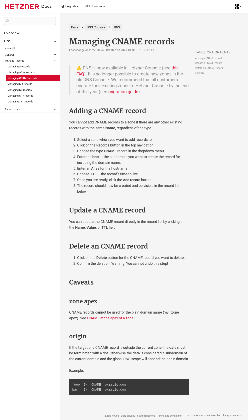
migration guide (123, 91)
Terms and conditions (169, 415)
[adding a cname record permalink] (60, 111)
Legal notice (112, 415)
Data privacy (128, 415)
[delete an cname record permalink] (60, 246)
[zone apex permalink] (60, 301)
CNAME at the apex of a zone (110, 318)
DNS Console (96, 27)
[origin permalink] (60, 336)
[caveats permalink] (60, 282)
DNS (117, 27)
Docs (74, 27)
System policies (146, 415)
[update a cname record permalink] (60, 210)
